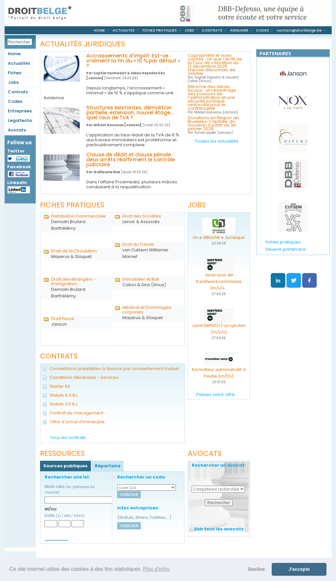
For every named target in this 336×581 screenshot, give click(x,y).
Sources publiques (65, 466)
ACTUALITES (124, 30)
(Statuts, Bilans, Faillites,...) (144, 517)
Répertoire (107, 466)
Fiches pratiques (283, 242)
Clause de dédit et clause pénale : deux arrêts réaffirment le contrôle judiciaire (130, 159)
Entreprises (20, 111)
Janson (80, 321)
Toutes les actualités (217, 141)
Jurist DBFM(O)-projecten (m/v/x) (219, 328)
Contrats (18, 92)
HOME (99, 30)
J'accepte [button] (299, 569)
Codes (15, 101)
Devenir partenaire (285, 249)
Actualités (19, 63)
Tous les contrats (68, 437)
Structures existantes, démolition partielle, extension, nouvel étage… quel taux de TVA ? (130, 112)
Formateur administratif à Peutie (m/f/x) (219, 372)
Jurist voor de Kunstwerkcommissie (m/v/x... (219, 281)
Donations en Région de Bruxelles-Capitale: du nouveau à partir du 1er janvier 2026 (213, 125)
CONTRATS (212, 30)
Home (14, 54)
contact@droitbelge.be (299, 30)
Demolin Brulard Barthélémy (80, 222)
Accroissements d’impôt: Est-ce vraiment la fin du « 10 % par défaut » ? (133, 60)
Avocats (17, 130)
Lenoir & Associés (151, 219)
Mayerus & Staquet (80, 254)
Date (65, 515)
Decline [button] (256, 569)
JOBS (189, 30)
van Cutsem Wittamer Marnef (151, 251)
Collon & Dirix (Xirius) (151, 282)
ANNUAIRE (239, 30)
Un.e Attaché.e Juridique (219, 237)
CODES (262, 30)
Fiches (14, 73)
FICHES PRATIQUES (159, 30)
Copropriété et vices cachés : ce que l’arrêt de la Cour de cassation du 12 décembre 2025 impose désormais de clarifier (215, 68)
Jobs (13, 82)
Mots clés (70, 489)
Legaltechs (20, 120)
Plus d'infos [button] (156, 569)
